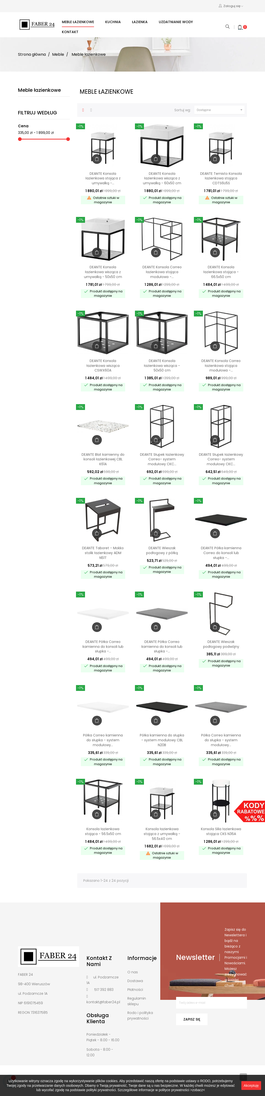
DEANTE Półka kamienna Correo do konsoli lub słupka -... (221, 553)
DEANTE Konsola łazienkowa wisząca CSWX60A (103, 365)
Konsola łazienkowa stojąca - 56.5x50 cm (103, 831)
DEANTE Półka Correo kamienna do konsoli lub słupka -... (103, 646)
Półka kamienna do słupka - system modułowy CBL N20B (162, 740)
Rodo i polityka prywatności (140, 1015)
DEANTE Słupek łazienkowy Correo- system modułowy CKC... (162, 459)
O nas (132, 972)
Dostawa (135, 980)
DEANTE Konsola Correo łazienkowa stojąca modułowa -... (162, 272)
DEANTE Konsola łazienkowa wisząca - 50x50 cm (162, 365)
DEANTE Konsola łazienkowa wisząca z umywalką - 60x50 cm (162, 178)
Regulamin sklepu (136, 1001)
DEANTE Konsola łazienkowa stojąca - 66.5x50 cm (221, 272)
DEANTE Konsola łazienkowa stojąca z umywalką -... (103, 178)
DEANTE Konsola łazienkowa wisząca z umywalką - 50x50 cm (103, 272)
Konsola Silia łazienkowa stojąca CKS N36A (221, 831)
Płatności (135, 989)
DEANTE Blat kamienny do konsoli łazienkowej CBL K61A (103, 459)
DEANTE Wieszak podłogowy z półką (162, 550)
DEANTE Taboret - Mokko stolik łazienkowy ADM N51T (103, 553)
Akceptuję (251, 1085)
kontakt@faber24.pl (103, 1002)
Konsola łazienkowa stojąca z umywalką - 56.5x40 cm (162, 834)
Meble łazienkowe (39, 90)
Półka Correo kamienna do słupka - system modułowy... (103, 740)
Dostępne (220, 110)
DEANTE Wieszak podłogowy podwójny (221, 644)
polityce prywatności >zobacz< (182, 1090)
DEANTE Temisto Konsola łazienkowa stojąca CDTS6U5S (221, 178)
